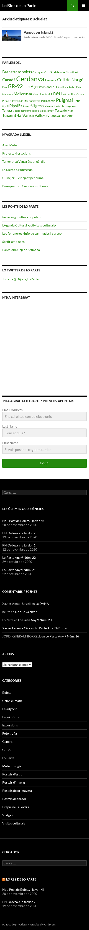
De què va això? (26, 612)
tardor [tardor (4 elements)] (57, 106)
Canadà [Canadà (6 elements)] (8, 79)
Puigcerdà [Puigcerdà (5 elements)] (48, 101)
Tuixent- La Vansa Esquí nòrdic (23, 161)
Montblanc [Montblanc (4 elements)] (39, 94)
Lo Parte (8, 758)
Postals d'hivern (13, 782)
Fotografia (9, 733)
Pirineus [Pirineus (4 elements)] (6, 100)
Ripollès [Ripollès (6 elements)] (15, 105)
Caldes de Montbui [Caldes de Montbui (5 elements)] (64, 72)
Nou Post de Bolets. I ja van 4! (23, 521)
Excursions (10, 725)
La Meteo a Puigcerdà (17, 170)
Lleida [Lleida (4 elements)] (58, 87)
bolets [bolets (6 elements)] (27, 71)
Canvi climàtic (12, 701)
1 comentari (79, 37)
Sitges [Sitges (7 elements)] (36, 105)
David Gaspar (62, 37)
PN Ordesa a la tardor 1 (19, 545)
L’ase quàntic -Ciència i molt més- (25, 186)
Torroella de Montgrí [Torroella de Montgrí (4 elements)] (43, 110)
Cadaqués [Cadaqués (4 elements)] (38, 72)
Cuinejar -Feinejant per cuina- (23, 178)
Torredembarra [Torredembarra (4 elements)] (23, 110)
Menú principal (83, 5)
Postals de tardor (14, 799)
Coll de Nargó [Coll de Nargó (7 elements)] (70, 79)
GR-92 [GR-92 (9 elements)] (15, 86)
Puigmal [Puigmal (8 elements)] (64, 100)
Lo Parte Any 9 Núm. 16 (62, 636)
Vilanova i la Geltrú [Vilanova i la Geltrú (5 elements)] (60, 116)
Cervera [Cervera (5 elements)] (50, 80)
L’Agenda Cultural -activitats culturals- (29, 225)
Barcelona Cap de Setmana (21, 250)
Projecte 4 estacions (16, 153)
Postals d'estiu (12, 774)
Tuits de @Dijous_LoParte (20, 279)
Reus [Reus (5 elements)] (77, 101)
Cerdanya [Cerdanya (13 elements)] (30, 79)
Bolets (6, 692)
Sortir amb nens (13, 242)
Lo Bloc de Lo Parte (19, 5)
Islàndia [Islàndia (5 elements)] (48, 87)
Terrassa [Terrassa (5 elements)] (8, 110)
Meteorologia (11, 766)
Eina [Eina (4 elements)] (4, 87)
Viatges (7, 815)
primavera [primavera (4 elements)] (34, 100)
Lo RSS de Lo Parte (21, 879)
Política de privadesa (14, 924)
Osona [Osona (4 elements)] (80, 94)
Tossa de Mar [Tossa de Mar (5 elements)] (64, 110)
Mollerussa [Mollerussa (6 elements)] (23, 93)
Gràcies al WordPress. (43, 924)
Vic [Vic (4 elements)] (45, 115)
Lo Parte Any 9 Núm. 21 (19, 570)
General (7, 741)
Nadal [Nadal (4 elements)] (48, 94)
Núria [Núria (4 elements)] (66, 94)
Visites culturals (13, 823)
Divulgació (10, 709)
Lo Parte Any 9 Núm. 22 (19, 557)
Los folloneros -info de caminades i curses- (32, 233)
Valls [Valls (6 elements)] (39, 115)
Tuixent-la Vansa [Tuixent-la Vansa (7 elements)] (18, 115)
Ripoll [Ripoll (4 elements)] (5, 106)
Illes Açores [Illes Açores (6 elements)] (33, 86)
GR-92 (6, 750)
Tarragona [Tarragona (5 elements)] (68, 106)
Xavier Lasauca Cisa (16, 628)
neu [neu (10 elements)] (57, 93)
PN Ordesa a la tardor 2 (19, 533)
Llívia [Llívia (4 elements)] (78, 87)
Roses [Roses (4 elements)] (26, 106)
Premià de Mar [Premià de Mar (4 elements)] (20, 100)
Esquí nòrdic (11, 717)
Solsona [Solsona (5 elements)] (47, 106)
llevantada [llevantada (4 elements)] (68, 87)
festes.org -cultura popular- (21, 217)
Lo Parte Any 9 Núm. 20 (35, 620)
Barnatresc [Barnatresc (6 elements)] (11, 71)
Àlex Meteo (10, 145)
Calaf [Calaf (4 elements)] (47, 72)
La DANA (42, 603)
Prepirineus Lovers (15, 807)
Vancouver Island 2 (38, 32)
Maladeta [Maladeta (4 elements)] (7, 94)
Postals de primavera (17, 790)
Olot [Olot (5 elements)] (72, 94)
